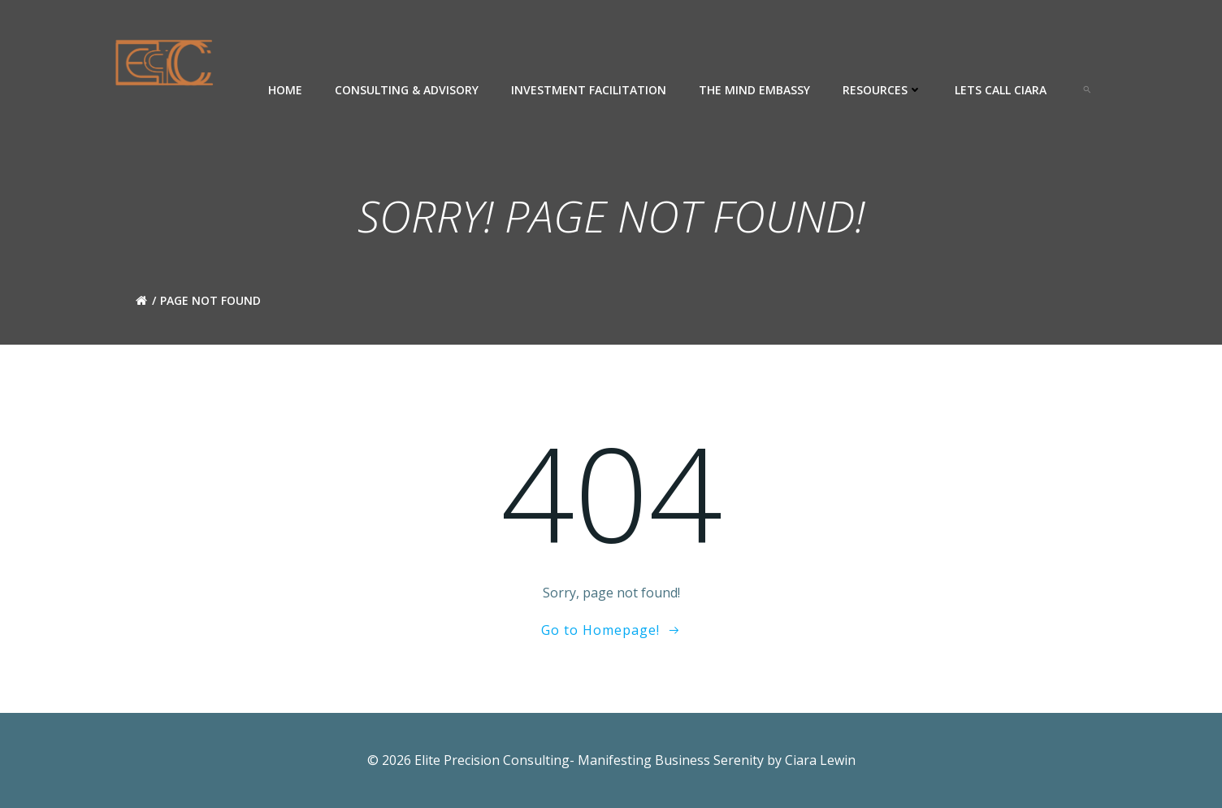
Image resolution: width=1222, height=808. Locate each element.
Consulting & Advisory (407, 90)
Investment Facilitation (588, 90)
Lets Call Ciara (1000, 90)
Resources (882, 90)
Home (285, 90)
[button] (1087, 89)
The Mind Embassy (754, 90)
